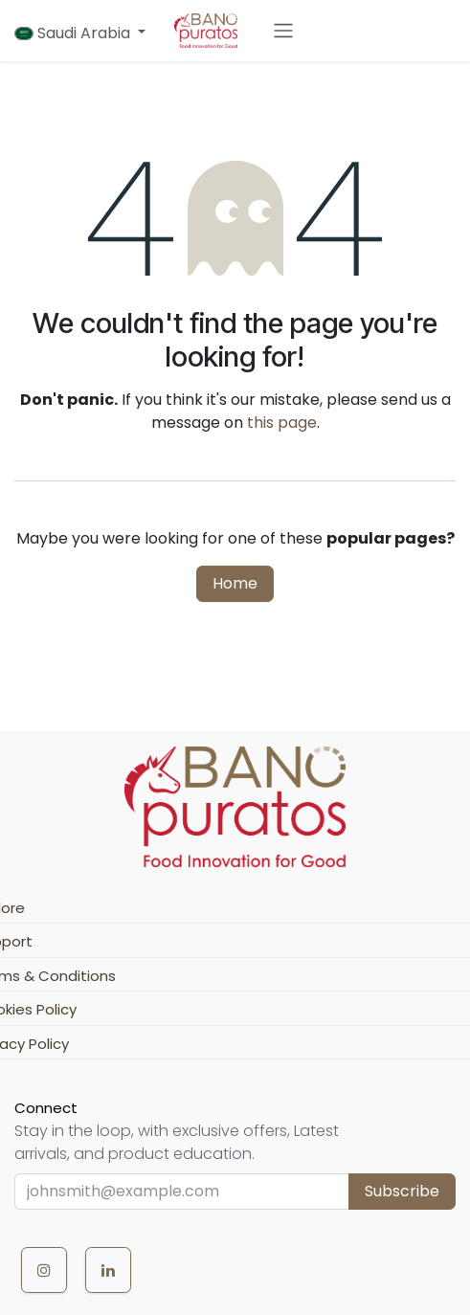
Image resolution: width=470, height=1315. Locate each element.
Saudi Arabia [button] (74, 33)
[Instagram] (44, 1270)
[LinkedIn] (108, 1270)
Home (235, 583)
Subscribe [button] (402, 1191)
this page (282, 423)
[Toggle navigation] (283, 31)
